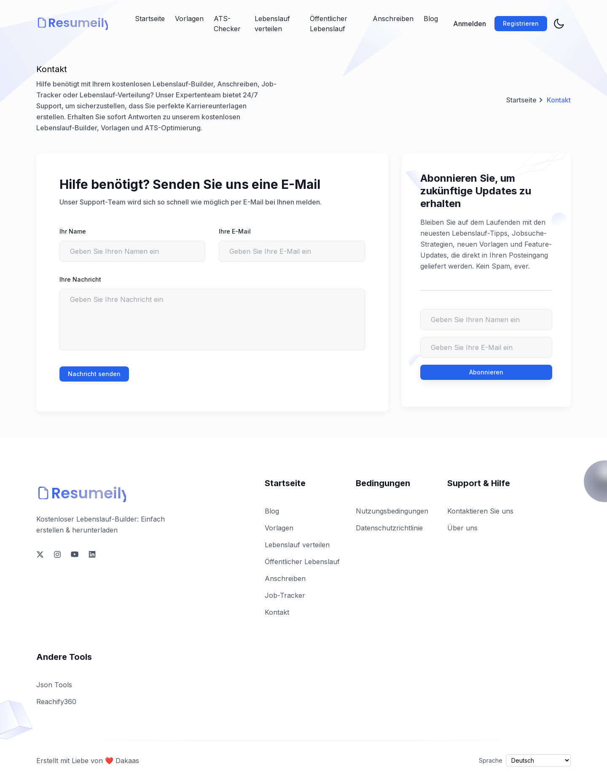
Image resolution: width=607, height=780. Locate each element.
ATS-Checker (227, 23)
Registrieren (521, 23)
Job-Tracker (285, 595)
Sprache (490, 760)
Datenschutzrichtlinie (389, 528)
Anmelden (469, 23)
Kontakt (277, 612)
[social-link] (40, 554)
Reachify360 (56, 701)
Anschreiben (393, 18)
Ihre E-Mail (235, 231)
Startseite (150, 18)
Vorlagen (189, 18)
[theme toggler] (559, 23)
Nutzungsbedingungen (392, 511)
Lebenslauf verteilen (272, 23)
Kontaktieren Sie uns (480, 511)
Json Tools (54, 684)
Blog (431, 18)
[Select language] (538, 760)
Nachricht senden (94, 373)
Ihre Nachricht (80, 279)
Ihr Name (72, 231)
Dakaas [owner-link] (127, 760)
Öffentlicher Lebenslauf (328, 23)
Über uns (462, 528)
